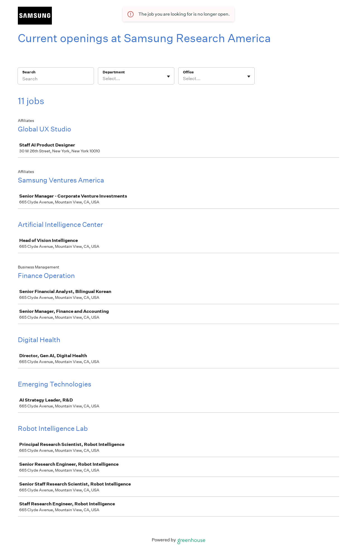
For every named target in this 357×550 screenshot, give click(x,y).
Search (28, 72)
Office (188, 72)
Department (114, 72)
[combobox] (183, 79)
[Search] (56, 79)
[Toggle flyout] (168, 76)
